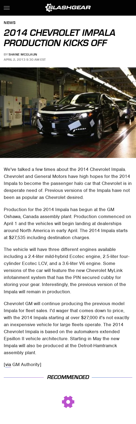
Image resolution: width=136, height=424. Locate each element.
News (10, 23)
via (8, 364)
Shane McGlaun (23, 54)
